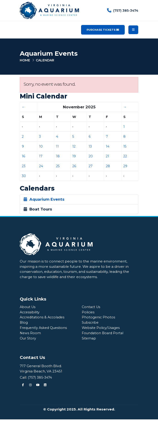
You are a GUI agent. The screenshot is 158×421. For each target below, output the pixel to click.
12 (74, 146)
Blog (24, 323)
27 (91, 166)
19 (74, 156)
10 (41, 146)
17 (40, 156)
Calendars (37, 188)
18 (58, 156)
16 (23, 156)
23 (23, 166)
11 (57, 146)
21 (107, 156)
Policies (88, 312)
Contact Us (91, 307)
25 (57, 166)
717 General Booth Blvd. (41, 367)
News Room (30, 334)
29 (125, 166)
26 (74, 166)
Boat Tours (38, 209)
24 (41, 166)
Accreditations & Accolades (43, 318)
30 (24, 176)
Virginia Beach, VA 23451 (41, 373)
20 (91, 156)
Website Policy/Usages (101, 329)
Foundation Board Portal (104, 334)
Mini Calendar (43, 96)
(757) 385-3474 (41, 379)
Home (25, 60)
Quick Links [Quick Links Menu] (33, 299)
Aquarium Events (44, 199)
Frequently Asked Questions (44, 329)
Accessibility (30, 312)
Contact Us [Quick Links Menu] (32, 359)
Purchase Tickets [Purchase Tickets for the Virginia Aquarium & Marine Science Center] (103, 29)
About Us (28, 307)
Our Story (28, 340)
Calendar (45, 60)
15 (124, 146)
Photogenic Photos (99, 318)
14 (107, 146)
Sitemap (89, 340)
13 (90, 146)
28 (108, 166)
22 (125, 156)
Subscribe (91, 323)
